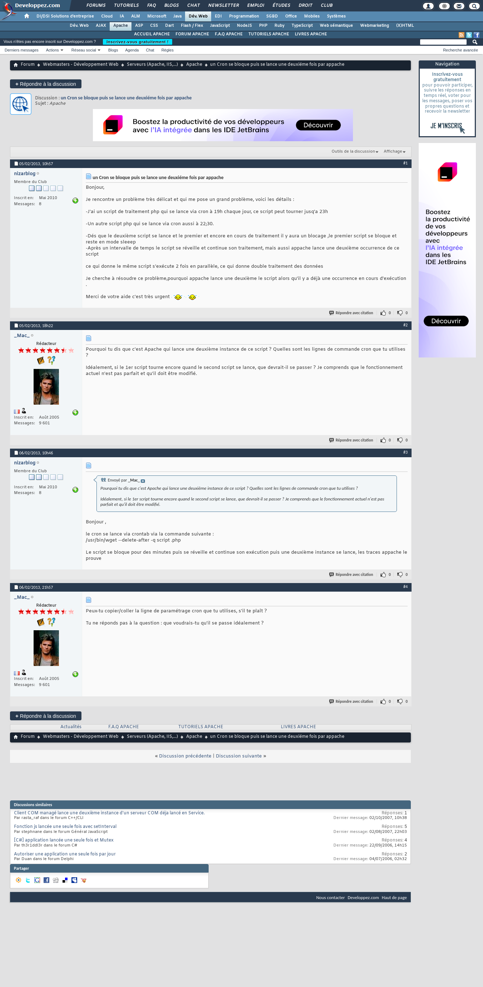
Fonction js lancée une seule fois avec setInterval (65, 827)
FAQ (151, 6)
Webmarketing (374, 25)
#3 (405, 452)
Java (177, 16)
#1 (405, 163)
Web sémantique (336, 25)
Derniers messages (22, 50)
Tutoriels (126, 6)
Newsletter (223, 6)
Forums (95, 6)
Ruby (279, 25)
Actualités (70, 727)
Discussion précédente (185, 756)
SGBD (272, 16)
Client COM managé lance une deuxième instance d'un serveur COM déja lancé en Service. (109, 813)
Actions (52, 50)
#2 (405, 324)
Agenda (132, 50)
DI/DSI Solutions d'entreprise (65, 16)
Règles (167, 50)
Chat (193, 6)
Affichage (393, 151)
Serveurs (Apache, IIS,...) (152, 65)
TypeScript (302, 25)
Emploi (255, 6)
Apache (120, 25)
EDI (218, 16)
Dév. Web (198, 16)
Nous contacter (330, 897)
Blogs (171, 6)
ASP (139, 25)
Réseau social (83, 50)
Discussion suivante (239, 756)
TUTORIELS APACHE (268, 34)
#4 (405, 586)
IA (122, 16)
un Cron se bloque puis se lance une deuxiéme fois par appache (126, 98)
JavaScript (220, 25)
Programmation (244, 16)
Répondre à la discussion (45, 84)
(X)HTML (405, 25)
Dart (169, 25)
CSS (154, 25)
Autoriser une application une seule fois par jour (65, 854)
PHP (263, 25)
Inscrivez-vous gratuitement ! (137, 42)
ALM (135, 16)
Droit (305, 6)
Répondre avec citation (351, 313)
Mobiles (312, 16)
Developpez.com (363, 897)
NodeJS (244, 25)
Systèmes (336, 16)
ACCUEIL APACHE (152, 34)
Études (281, 6)
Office (291, 16)
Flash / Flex (192, 25)
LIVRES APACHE (311, 34)
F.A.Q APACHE (229, 34)
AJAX (101, 25)
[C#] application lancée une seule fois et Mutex (64, 840)
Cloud (107, 16)
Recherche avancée (460, 50)
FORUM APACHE (192, 34)
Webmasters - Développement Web (81, 65)
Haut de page (394, 897)
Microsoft (156, 16)
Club (326, 6)
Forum (28, 65)
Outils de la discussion (353, 151)
